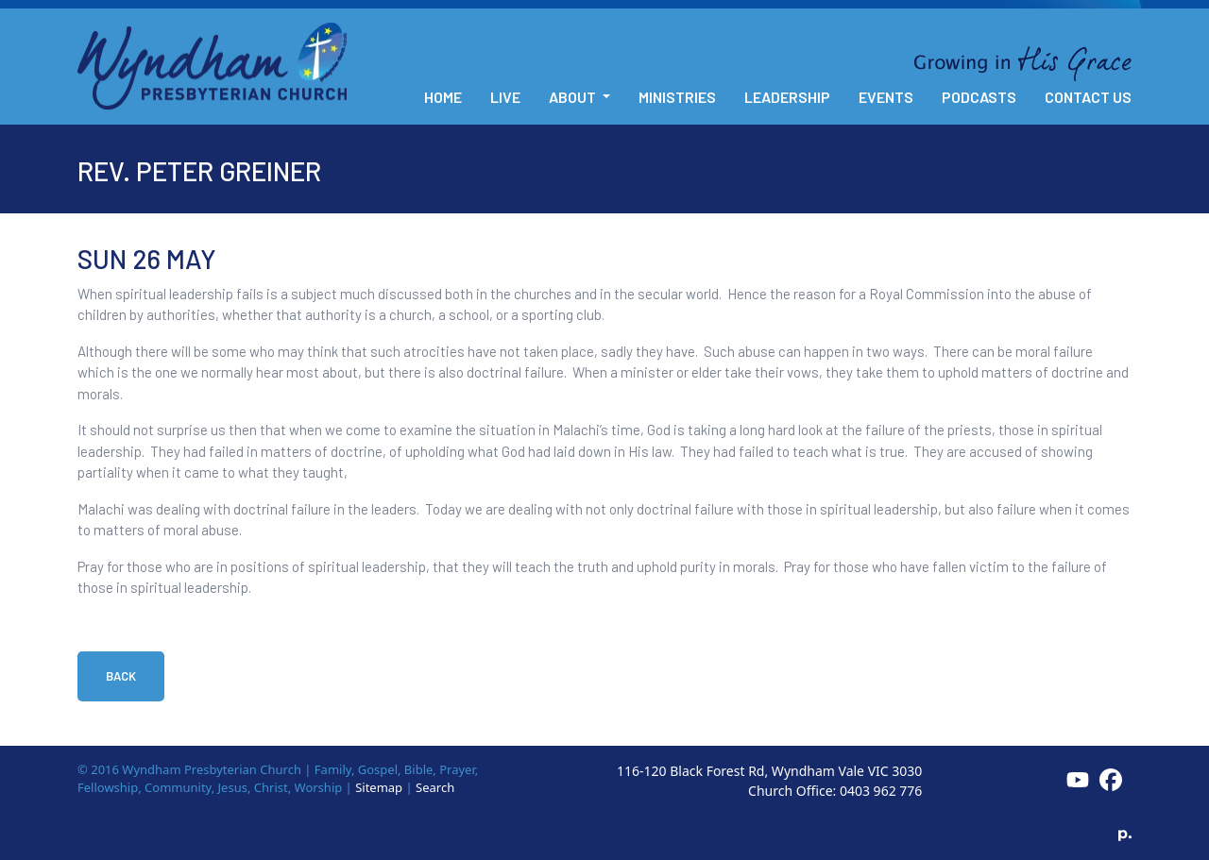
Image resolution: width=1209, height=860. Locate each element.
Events (886, 97)
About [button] (574, 97)
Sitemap (378, 787)
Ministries (677, 97)
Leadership (787, 97)
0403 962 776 (881, 791)
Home (443, 97)
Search (435, 787)
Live (505, 97)
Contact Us (1088, 97)
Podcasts (979, 97)
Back (121, 675)
